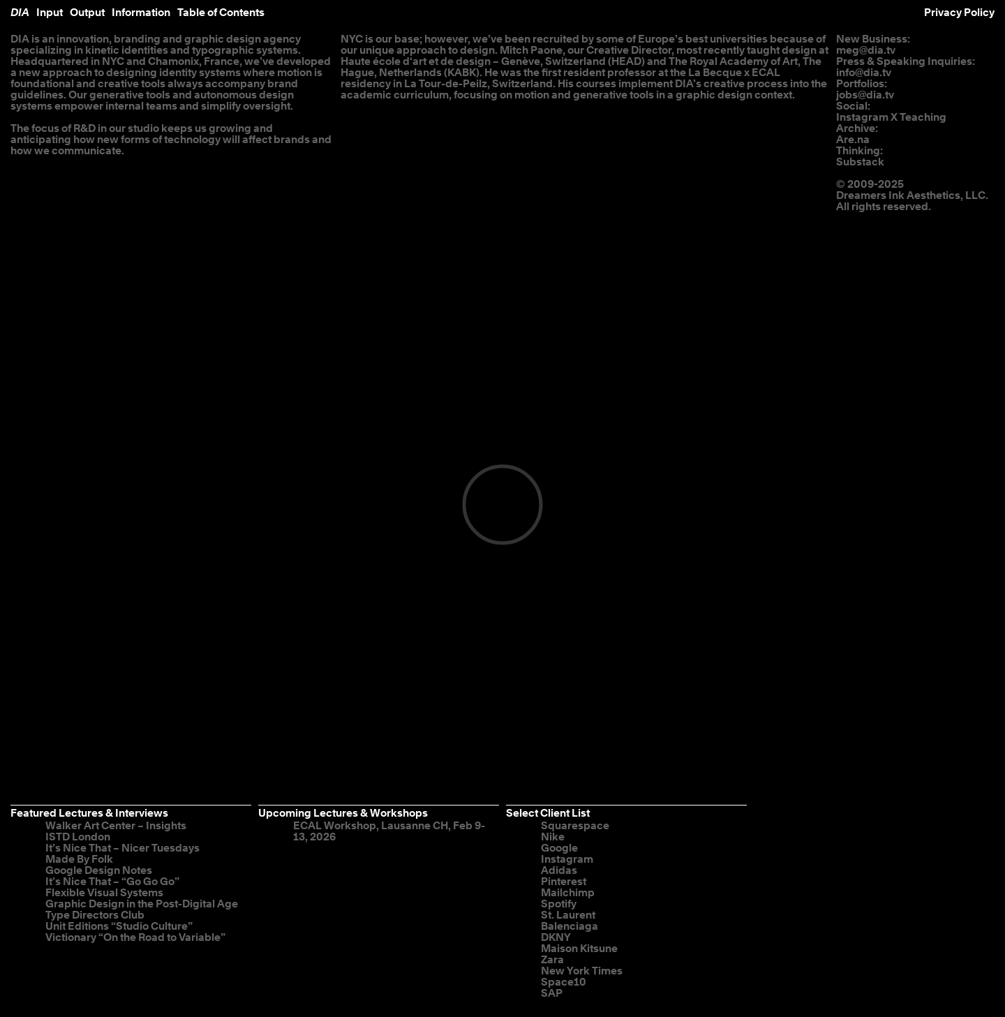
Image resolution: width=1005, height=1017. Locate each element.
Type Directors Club (94, 915)
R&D (84, 129)
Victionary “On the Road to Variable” (135, 938)
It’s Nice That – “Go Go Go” (112, 882)
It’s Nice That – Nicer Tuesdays (122, 848)
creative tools (131, 84)
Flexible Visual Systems (104, 893)
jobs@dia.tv (865, 95)
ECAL (766, 73)
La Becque (715, 73)
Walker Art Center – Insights (115, 826)
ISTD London (77, 837)
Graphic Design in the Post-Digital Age (141, 904)
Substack (860, 162)
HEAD (626, 62)
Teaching (923, 117)
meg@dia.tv (865, 50)
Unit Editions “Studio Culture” (119, 926)
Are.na (853, 140)
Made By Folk (79, 859)
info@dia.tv (863, 73)
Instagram (862, 117)
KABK (461, 73)
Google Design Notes (98, 871)
